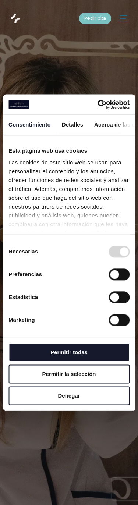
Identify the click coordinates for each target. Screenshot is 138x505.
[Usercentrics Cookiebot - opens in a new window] (98, 104)
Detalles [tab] (72, 124)
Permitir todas (69, 352)
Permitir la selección (69, 374)
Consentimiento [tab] (29, 124)
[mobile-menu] (122, 18)
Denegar (69, 395)
